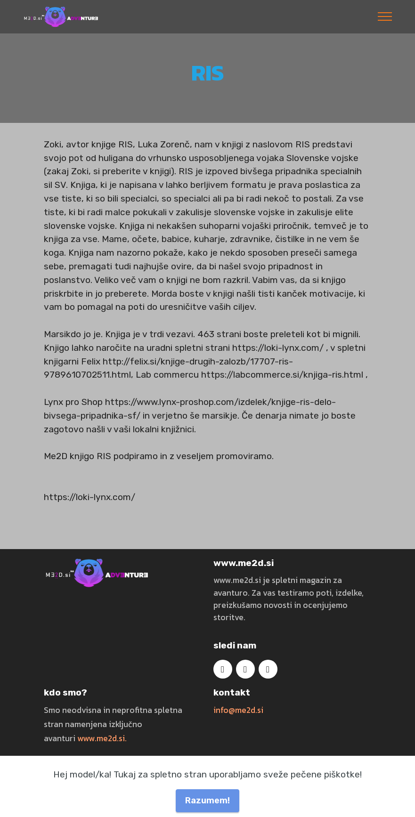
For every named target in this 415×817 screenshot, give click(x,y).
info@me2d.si (238, 710)
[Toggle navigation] (385, 16)
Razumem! (207, 800)
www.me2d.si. (102, 738)
